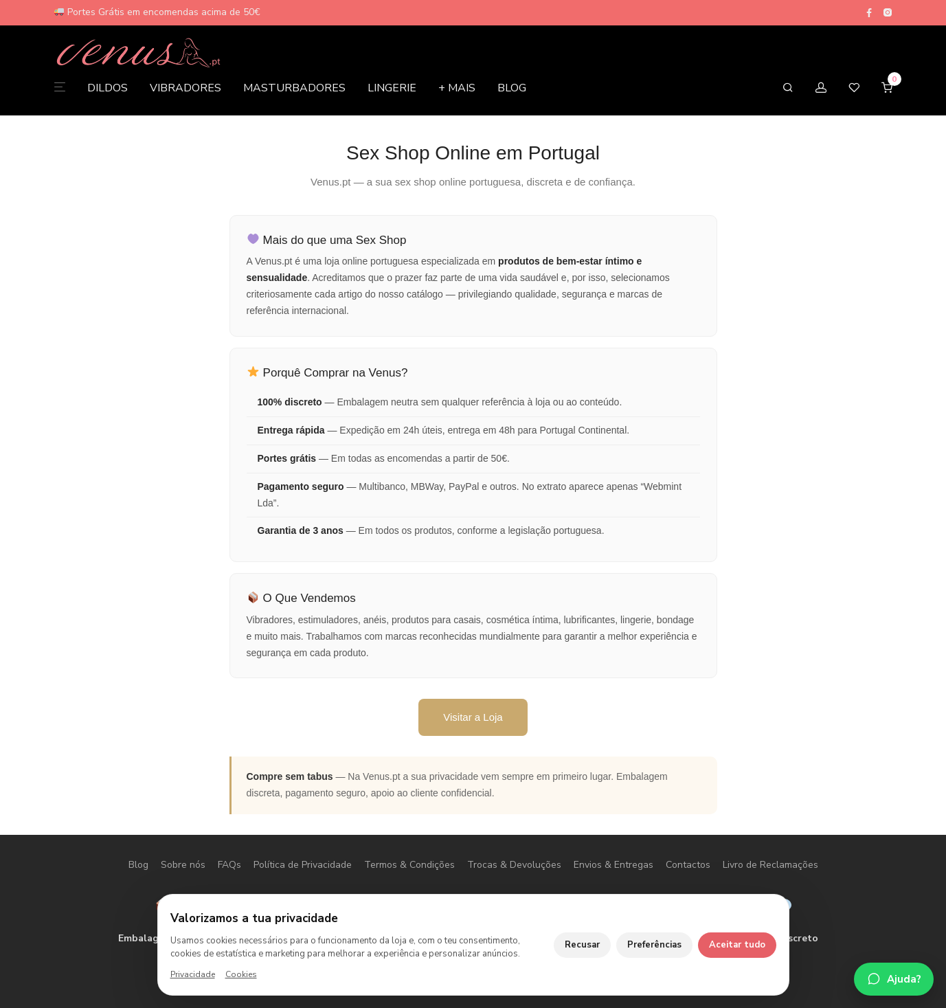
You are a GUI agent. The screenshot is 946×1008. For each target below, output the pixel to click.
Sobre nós (183, 864)
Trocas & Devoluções (514, 864)
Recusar (582, 945)
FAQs (229, 864)
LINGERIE (392, 89)
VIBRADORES (185, 89)
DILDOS (107, 89)
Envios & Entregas (613, 864)
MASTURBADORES (294, 89)
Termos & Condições (409, 864)
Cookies (241, 974)
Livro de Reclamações (770, 864)
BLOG (511, 89)
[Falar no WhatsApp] (894, 979)
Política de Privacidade (303, 864)
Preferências (654, 945)
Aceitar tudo (737, 945)
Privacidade (192, 974)
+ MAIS (456, 89)
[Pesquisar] (788, 89)
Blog (138, 864)
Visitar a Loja (472, 717)
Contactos (688, 864)
